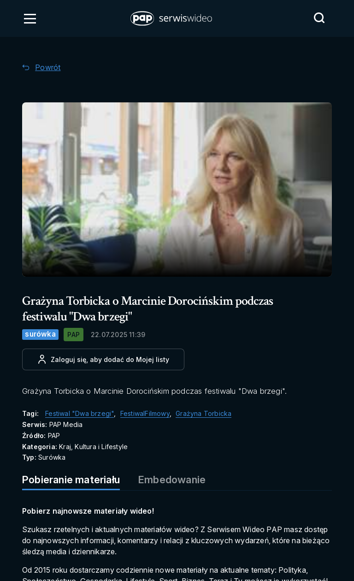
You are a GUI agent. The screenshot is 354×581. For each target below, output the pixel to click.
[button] (171, 18)
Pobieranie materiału (71, 480)
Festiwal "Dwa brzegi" (79, 413)
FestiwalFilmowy (145, 413)
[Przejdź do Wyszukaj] (319, 18)
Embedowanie (172, 480)
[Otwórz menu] (30, 18)
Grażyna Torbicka (203, 413)
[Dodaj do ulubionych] (103, 359)
